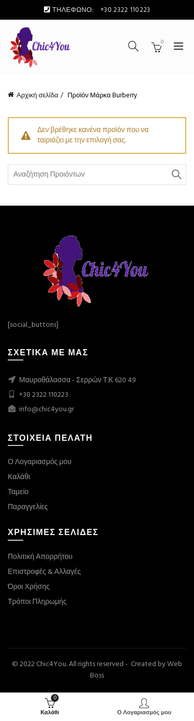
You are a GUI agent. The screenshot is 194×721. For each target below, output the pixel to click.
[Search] (133, 46)
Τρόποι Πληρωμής (37, 602)
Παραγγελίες (28, 507)
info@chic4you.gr (46, 409)
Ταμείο (18, 492)
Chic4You (51, 664)
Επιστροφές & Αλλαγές (44, 572)
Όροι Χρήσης (29, 587)
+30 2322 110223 (43, 395)
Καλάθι (19, 477)
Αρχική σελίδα (37, 95)
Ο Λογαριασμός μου (39, 462)
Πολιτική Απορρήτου (40, 557)
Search (176, 174)
